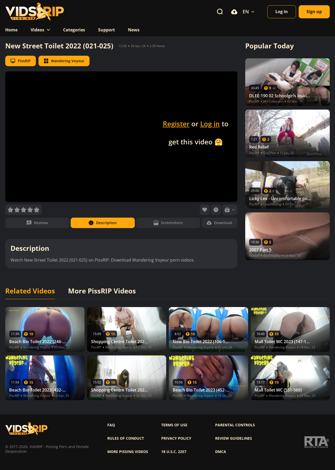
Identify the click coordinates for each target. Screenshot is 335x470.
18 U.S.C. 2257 (173, 451)
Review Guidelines (233, 438)
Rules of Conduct (125, 438)
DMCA (220, 451)
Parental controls (235, 425)
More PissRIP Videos (102, 291)
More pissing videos (127, 451)
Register (176, 123)
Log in (210, 123)
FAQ (111, 425)
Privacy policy (176, 438)
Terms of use (174, 425)
